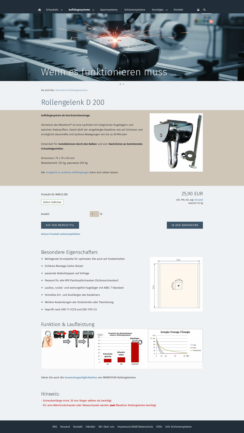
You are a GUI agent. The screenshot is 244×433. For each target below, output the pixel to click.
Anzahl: (45, 214)
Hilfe (159, 426)
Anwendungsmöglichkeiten (81, 377)
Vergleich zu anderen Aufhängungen (67, 172)
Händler (90, 426)
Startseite (60, 90)
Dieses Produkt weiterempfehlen (60, 234)
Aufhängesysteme (77, 90)
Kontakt (77, 426)
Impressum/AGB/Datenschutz (135, 426)
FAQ (54, 426)
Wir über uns (106, 426)
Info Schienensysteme (178, 426)
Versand (199, 200)
